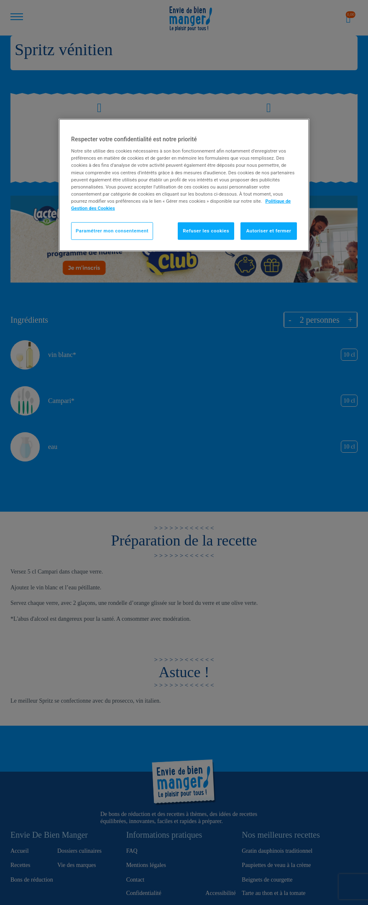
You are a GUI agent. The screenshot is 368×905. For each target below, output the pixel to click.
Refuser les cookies (206, 231)
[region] (184, 184)
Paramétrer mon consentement (112, 231)
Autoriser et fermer (268, 231)
